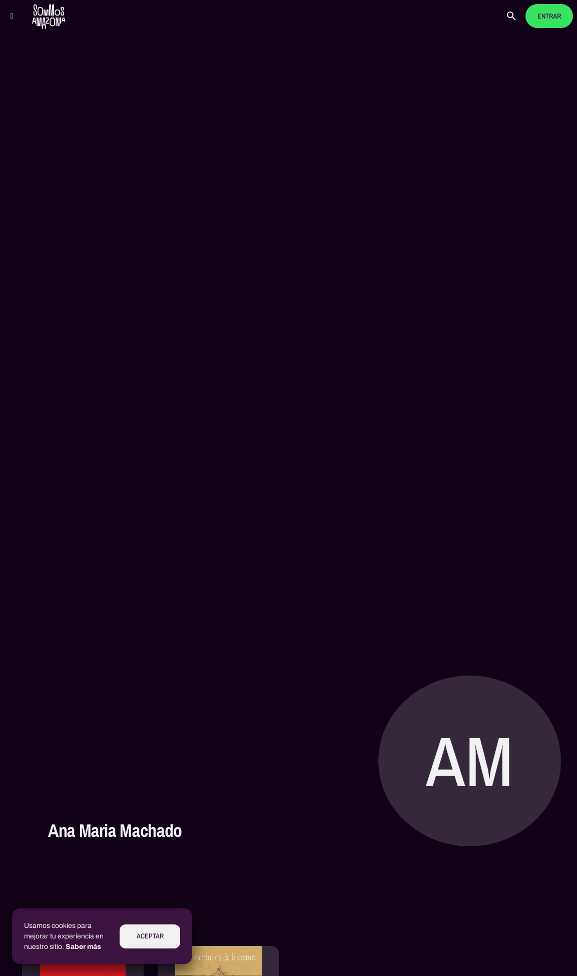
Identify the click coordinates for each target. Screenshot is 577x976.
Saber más (83, 946)
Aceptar (150, 936)
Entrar (549, 16)
